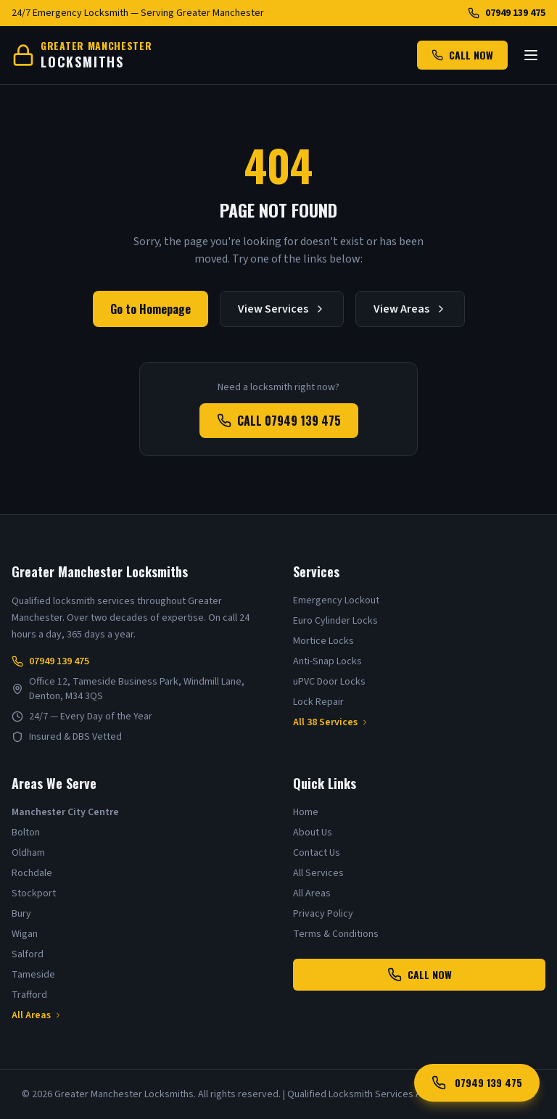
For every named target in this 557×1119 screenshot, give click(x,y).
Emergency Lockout (336, 600)
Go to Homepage (150, 309)
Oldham (28, 853)
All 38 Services (331, 722)
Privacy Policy (323, 914)
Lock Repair (318, 702)
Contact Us (316, 853)
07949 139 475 (506, 13)
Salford (28, 954)
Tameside (33, 974)
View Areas (410, 309)
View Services (282, 309)
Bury (21, 914)
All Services (318, 873)
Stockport (34, 893)
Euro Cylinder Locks (335, 621)
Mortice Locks (323, 641)
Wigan (25, 934)
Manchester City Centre (65, 812)
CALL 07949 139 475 (279, 420)
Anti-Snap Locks (327, 661)
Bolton (26, 832)
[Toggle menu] (530, 55)
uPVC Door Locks (329, 681)
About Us (312, 832)
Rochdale (32, 873)
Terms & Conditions (336, 934)
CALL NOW (462, 54)
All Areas (37, 1015)
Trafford (29, 995)
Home (305, 812)
